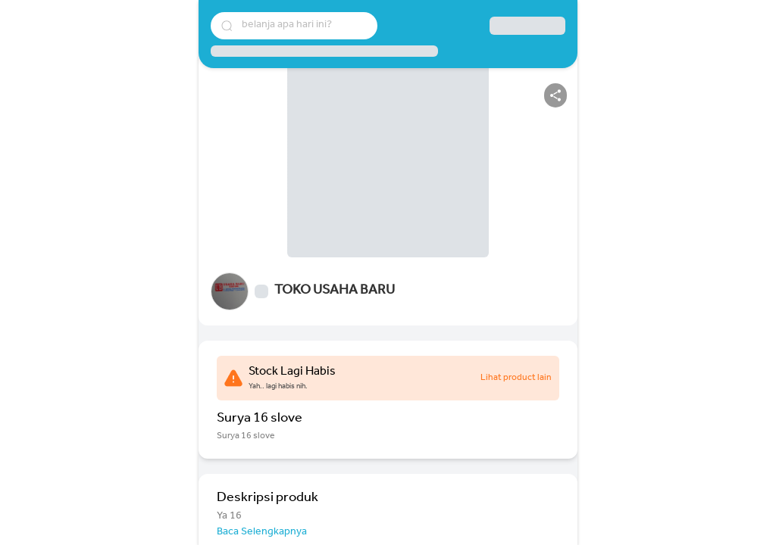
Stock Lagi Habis (292, 372)
